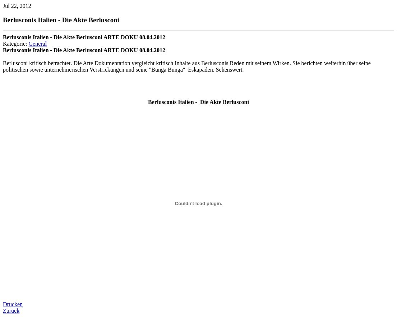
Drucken (13, 304)
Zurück (11, 311)
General (38, 44)
